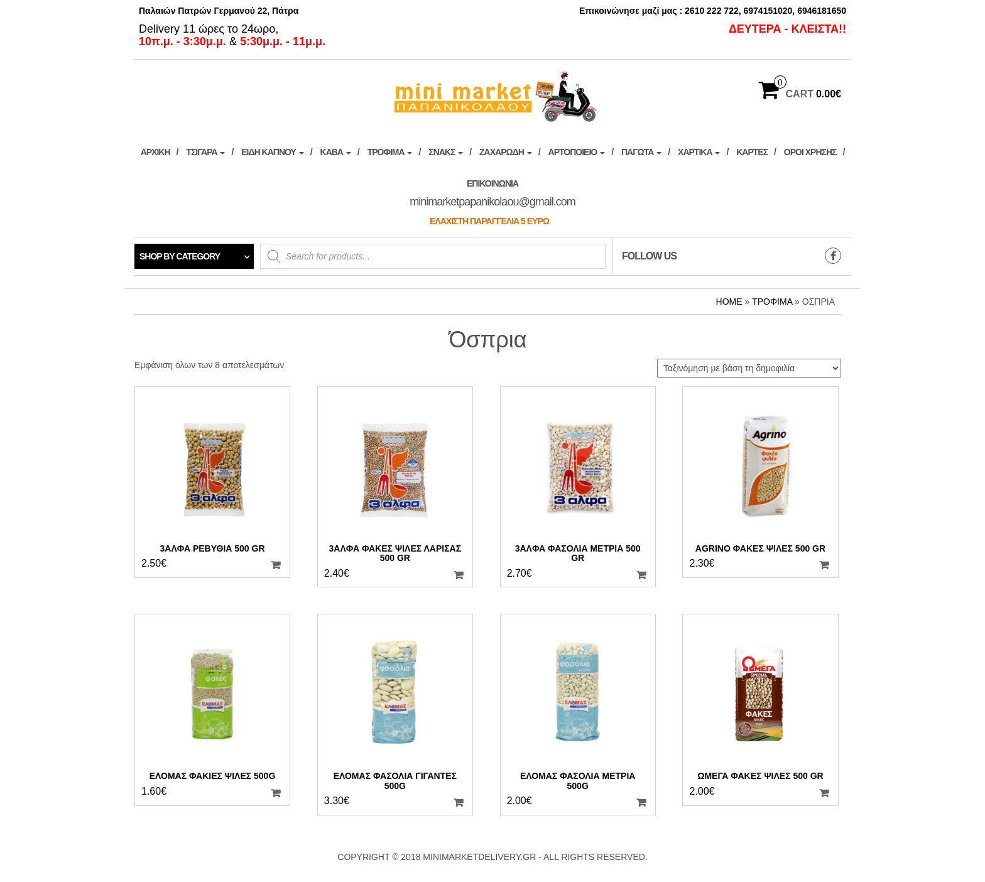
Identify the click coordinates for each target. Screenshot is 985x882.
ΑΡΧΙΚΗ (155, 152)
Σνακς (445, 152)
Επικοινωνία (492, 202)
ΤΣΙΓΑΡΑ (205, 152)
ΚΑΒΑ (335, 152)
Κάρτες (752, 152)
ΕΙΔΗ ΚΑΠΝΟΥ (272, 152)
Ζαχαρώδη (505, 152)
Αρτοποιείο (577, 152)
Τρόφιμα (390, 152)
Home (729, 302)
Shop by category (179, 256)
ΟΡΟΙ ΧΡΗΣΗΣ (810, 152)
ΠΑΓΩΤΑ (641, 152)
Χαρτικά (699, 152)
